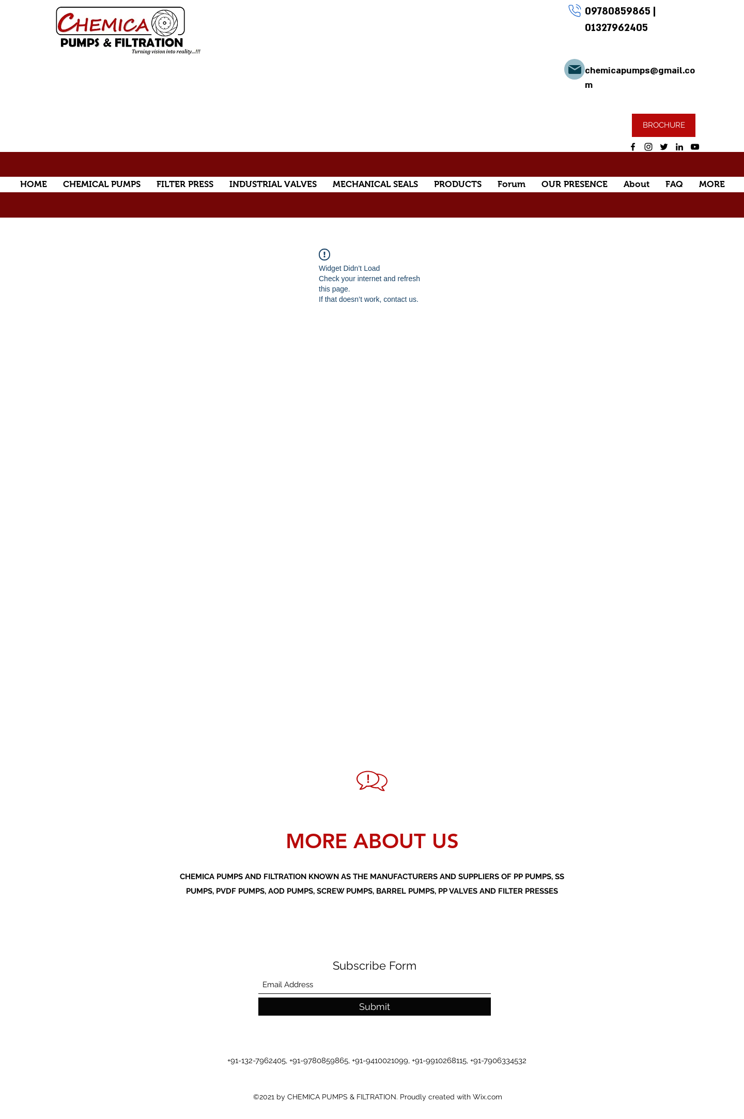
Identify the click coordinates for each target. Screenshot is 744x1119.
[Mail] (574, 69)
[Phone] (574, 10)
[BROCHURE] (663, 125)
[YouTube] (695, 147)
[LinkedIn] (679, 147)
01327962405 (616, 28)
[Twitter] (664, 147)
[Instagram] (648, 147)
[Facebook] (633, 147)
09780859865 (619, 11)
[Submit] (374, 1007)
